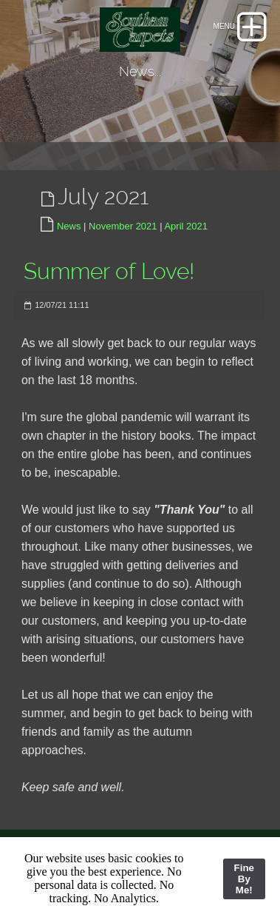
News (69, 226)
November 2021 (123, 226)
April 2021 (186, 226)
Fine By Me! (244, 879)
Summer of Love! (109, 271)
